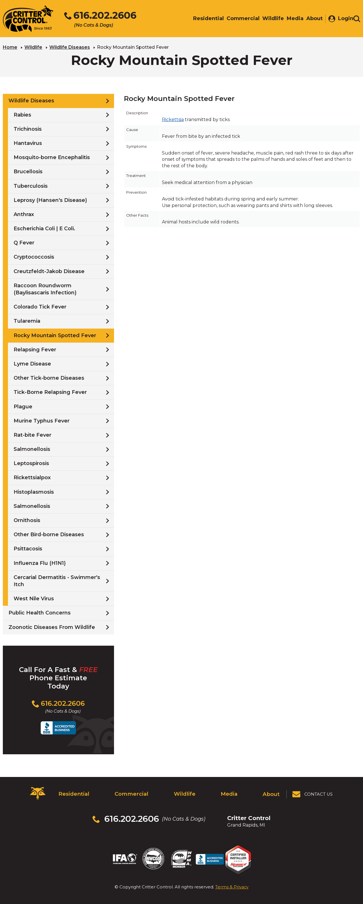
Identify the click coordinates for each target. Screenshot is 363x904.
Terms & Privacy (232, 881)
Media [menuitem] (292, 19)
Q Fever (24, 242)
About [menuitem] (311, 19)
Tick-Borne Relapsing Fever (50, 392)
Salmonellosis (32, 449)
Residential (73, 793)
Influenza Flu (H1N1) (40, 562)
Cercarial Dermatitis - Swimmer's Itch (57, 580)
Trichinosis (28, 128)
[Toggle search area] (356, 19)
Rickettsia (173, 119)
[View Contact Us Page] (312, 793)
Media (228, 793)
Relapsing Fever (35, 349)
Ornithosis (27, 520)
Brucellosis (28, 171)
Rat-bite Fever (32, 434)
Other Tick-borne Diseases (49, 378)
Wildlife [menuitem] (270, 19)
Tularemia (27, 321)
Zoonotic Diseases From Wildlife (52, 627)
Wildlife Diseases (69, 47)
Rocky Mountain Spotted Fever (55, 335)
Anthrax (24, 214)
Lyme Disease (32, 363)
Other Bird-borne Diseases (49, 534)
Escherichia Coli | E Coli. (44, 228)
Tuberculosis (31, 185)
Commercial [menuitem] (240, 19)
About (271, 793)
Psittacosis (28, 548)
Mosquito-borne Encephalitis (52, 157)
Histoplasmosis (34, 491)
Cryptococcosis (34, 257)
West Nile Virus (34, 598)
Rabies (22, 114)
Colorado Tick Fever (40, 306)
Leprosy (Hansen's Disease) (50, 200)
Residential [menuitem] (205, 19)
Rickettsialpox (32, 477)
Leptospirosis (31, 463)
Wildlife (33, 47)
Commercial (131, 793)
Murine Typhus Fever (41, 420)
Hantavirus (28, 143)
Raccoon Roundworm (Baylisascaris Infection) (45, 288)
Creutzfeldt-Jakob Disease (49, 271)
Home (10, 47)
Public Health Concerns (40, 612)
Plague (23, 406)
